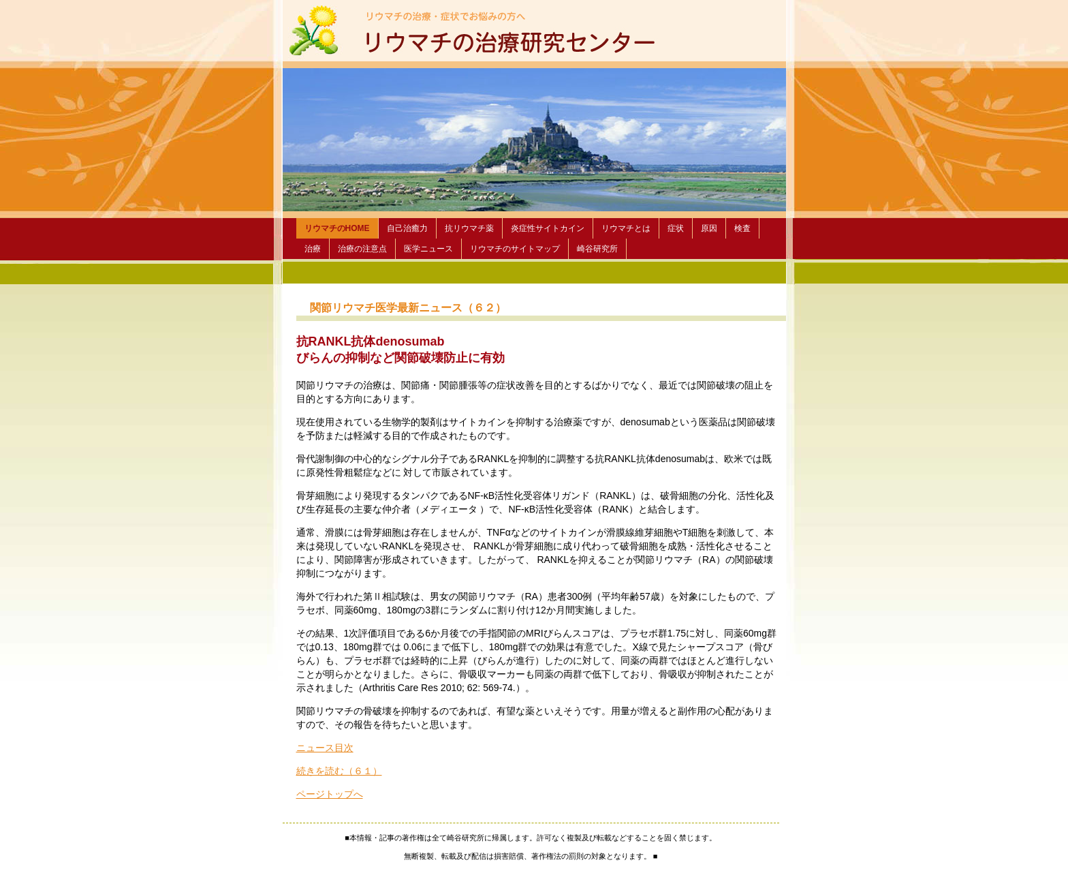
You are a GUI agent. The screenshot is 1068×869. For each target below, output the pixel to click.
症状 (676, 228)
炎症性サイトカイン (547, 228)
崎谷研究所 (597, 249)
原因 (709, 228)
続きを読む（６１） (339, 770)
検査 (742, 228)
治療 (312, 249)
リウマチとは (625, 228)
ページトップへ (329, 794)
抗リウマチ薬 (469, 228)
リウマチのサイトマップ (515, 249)
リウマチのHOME (337, 228)
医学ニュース (428, 249)
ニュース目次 (325, 747)
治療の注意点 (362, 249)
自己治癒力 (407, 228)
